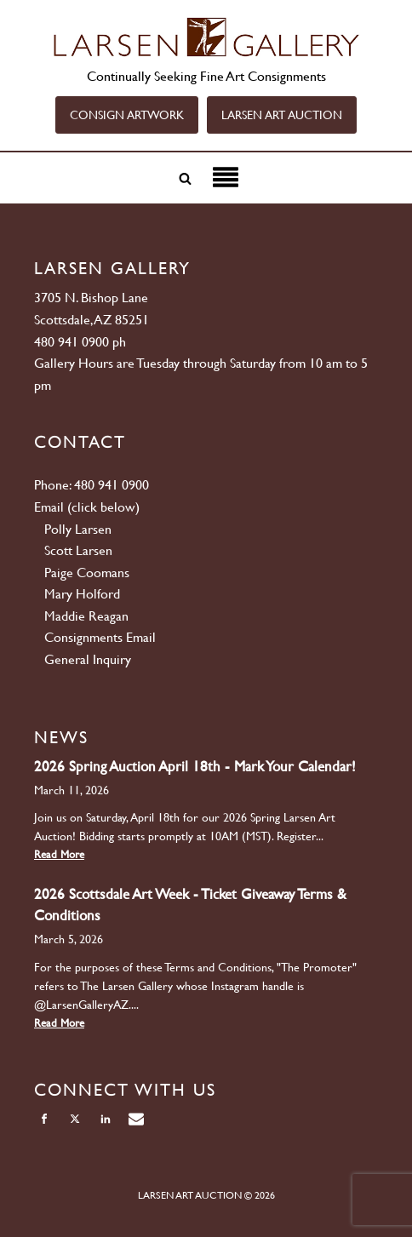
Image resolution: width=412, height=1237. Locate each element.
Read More (59, 854)
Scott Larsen (78, 550)
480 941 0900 (71, 342)
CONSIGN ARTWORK (127, 115)
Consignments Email (100, 637)
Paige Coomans (86, 572)
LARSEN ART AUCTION (281, 115)
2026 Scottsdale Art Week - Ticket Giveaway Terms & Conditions (190, 904)
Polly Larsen (78, 529)
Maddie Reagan (86, 616)
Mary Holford (82, 594)
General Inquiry (87, 659)
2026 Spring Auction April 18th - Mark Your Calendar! (195, 766)
